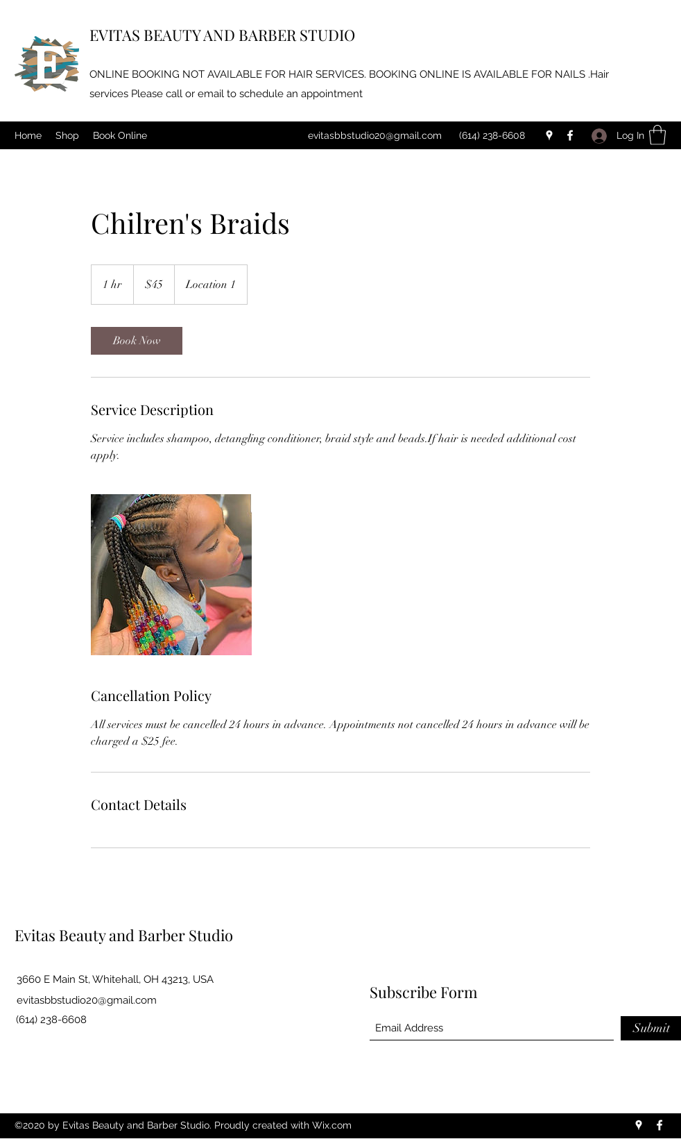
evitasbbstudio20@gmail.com (375, 135)
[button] (657, 135)
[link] (136, 341)
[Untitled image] (171, 574)
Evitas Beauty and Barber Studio (124, 935)
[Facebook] (570, 135)
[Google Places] (549, 135)
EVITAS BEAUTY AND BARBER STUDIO (222, 34)
